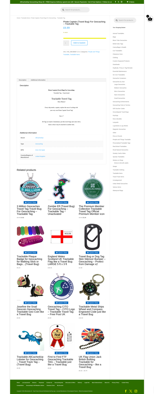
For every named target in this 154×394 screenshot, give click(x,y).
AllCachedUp (39, 138)
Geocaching (39, 144)
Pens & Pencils (117, 136)
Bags (114, 37)
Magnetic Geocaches (119, 129)
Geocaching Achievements (121, 101)
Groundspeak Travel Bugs (121, 112)
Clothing (115, 57)
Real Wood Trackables (120, 146)
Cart (94, 11)
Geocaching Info (115, 11)
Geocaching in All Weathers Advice (35, 385)
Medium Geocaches (120, 88)
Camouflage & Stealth (119, 47)
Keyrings (115, 115)
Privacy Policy (115, 382)
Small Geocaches (119, 98)
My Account (50, 11)
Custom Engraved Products (121, 61)
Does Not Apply (40, 150)
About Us (107, 382)
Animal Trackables (118, 33)
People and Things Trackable (122, 139)
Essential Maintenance (120, 71)
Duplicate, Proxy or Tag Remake (122, 68)
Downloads (116, 64)
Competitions (20, 385)
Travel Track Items (118, 177)
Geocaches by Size (119, 81)
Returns (34, 382)
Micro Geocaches (119, 91)
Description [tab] (22, 80)
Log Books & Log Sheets (120, 126)
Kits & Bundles (117, 119)
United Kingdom (40, 156)
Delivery (80, 382)
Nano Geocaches (119, 95)
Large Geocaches (119, 84)
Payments (102, 11)
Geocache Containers (119, 78)
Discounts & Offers (70, 382)
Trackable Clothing (118, 170)
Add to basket (79, 43)
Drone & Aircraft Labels (121, 163)
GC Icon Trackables (119, 75)
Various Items (117, 187)
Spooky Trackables (118, 157)
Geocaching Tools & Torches (121, 105)
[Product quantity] (66, 43)
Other (114, 132)
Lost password (26, 382)
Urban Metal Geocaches (120, 183)
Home (28, 11)
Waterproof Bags (118, 190)
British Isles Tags (118, 44)
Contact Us (49, 382)
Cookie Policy (125, 382)
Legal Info (87, 382)
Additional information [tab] (38, 80)
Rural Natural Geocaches (120, 150)
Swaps (115, 166)
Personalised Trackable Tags (121, 143)
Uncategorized (117, 180)
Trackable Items (25, 18)
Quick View (30, 202)
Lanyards (115, 122)
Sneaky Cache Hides (119, 153)
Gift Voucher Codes (119, 108)
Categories (37, 11)
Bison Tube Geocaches (120, 40)
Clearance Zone (118, 54)
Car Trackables (117, 50)
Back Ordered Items (97, 382)
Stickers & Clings (118, 160)
